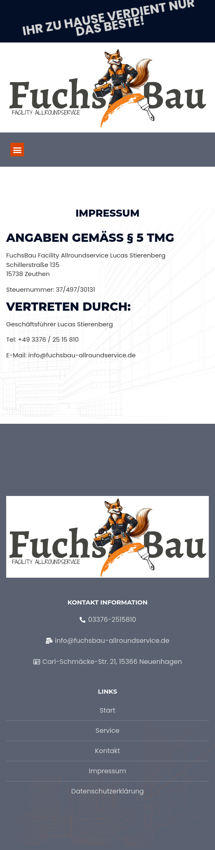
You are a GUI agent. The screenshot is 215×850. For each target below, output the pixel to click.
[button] (17, 149)
